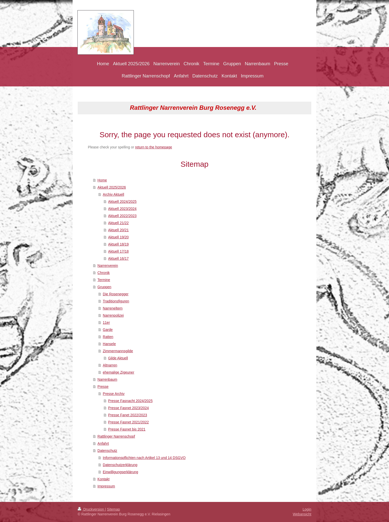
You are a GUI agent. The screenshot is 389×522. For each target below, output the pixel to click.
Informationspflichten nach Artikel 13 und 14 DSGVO (144, 458)
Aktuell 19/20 (118, 237)
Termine (104, 280)
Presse (103, 387)
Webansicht (302, 514)
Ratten (108, 337)
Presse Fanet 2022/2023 (127, 415)
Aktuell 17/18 (118, 251)
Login (307, 509)
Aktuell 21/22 (118, 223)
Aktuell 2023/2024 (122, 209)
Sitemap (113, 509)
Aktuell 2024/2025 (122, 201)
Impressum (106, 486)
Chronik (104, 273)
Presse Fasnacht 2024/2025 (130, 401)
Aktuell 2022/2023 (122, 216)
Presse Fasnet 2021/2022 (128, 422)
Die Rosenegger (115, 294)
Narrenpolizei (113, 315)
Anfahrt (103, 443)
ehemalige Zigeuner (118, 372)
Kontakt (103, 479)
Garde (108, 330)
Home (102, 180)
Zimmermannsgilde (118, 351)
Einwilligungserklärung (120, 472)
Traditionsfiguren (116, 301)
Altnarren (110, 365)
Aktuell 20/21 (118, 230)
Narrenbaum (107, 379)
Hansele (109, 344)
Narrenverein (108, 266)
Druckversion (91, 509)
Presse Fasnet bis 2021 (126, 429)
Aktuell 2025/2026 (112, 187)
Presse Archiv (114, 394)
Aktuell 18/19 (118, 244)
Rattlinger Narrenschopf (116, 436)
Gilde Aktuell (118, 358)
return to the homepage (153, 147)
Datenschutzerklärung (120, 465)
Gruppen (104, 287)
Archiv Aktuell (113, 194)
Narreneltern (113, 308)
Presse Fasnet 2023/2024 (128, 408)
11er (106, 322)
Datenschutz (107, 451)
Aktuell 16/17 (118, 258)
